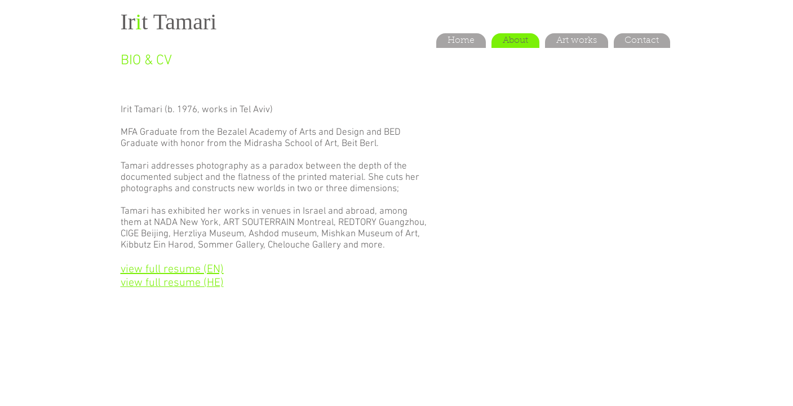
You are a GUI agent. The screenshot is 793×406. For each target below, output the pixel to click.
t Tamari (178, 21)
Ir (128, 21)
